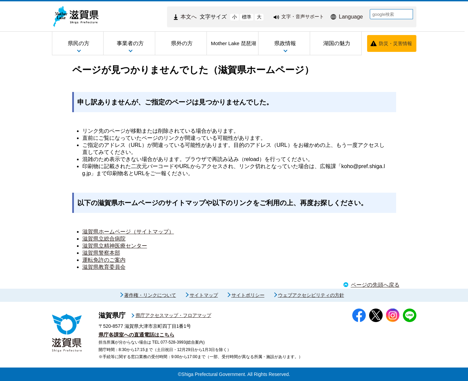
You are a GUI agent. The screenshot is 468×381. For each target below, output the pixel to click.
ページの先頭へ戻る (375, 285)
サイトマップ (204, 295)
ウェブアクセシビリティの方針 (311, 295)
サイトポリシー (248, 295)
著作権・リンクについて (150, 295)
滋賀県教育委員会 (104, 267)
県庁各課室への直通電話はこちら (136, 335)
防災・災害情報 (395, 43)
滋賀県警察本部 (101, 253)
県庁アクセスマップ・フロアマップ (173, 315)
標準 (246, 17)
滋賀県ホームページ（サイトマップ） (128, 231)
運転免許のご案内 (104, 260)
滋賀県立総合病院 (104, 239)
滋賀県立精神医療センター (114, 246)
